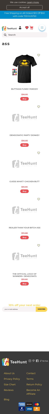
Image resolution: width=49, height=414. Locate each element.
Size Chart (10, 384)
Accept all (24, 7)
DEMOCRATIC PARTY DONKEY (25, 135)
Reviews (8, 390)
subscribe (41, 309)
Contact (31, 373)
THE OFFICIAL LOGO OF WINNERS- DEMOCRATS (25, 275)
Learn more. (33, 2)
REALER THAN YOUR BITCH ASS (24, 227)
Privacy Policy (12, 379)
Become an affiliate (33, 392)
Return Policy (34, 384)
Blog (6, 399)
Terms (29, 379)
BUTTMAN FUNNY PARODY (24, 89)
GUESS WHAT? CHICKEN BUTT (24, 181)
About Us (9, 373)
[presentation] (24, 318)
